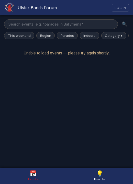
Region (45, 35)
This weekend (19, 35)
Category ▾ (114, 35)
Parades (67, 35)
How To (99, 175)
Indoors (89, 35)
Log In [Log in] (120, 8)
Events (33, 175)
